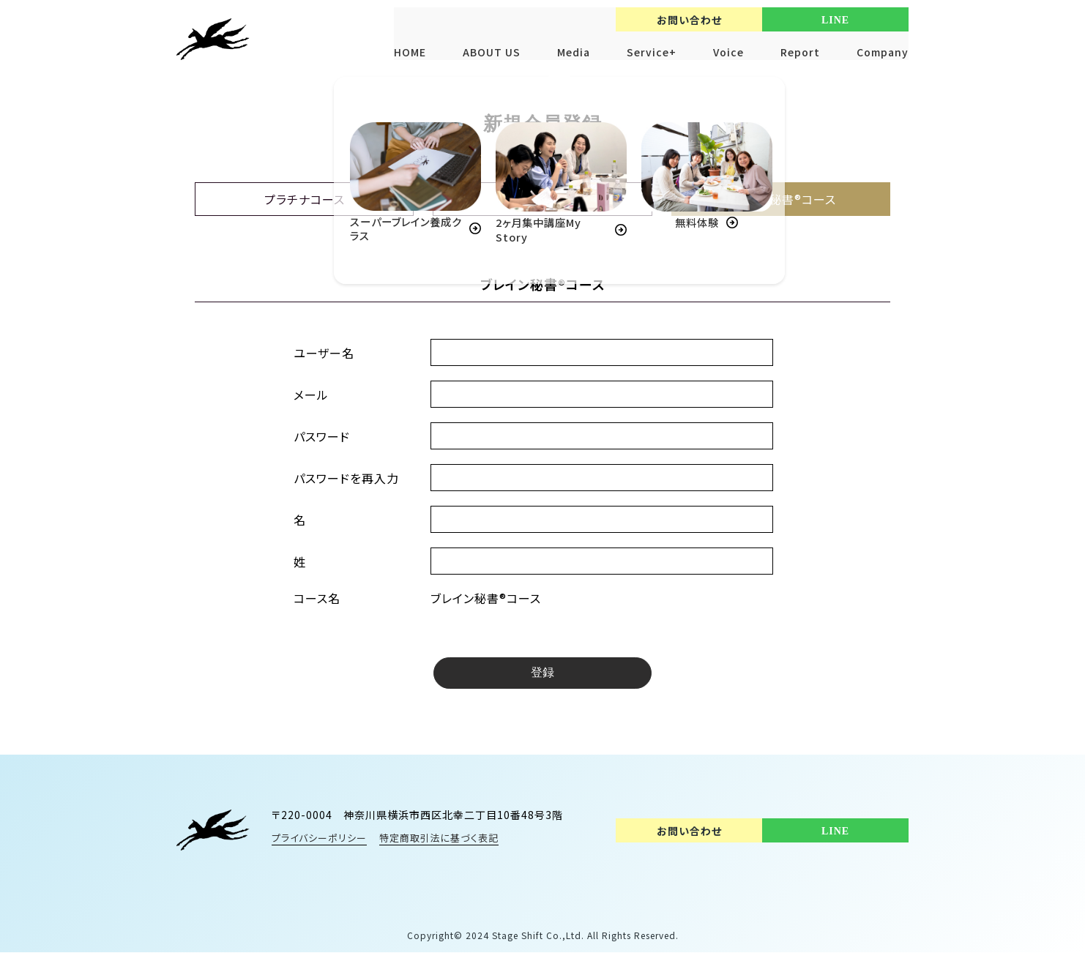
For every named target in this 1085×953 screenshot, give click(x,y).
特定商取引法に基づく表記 (439, 838)
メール (311, 394)
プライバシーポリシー (319, 838)
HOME (410, 52)
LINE (835, 20)
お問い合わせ (689, 19)
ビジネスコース (542, 199)
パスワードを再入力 (346, 478)
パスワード (322, 436)
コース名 (317, 598)
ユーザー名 (324, 353)
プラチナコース (304, 199)
